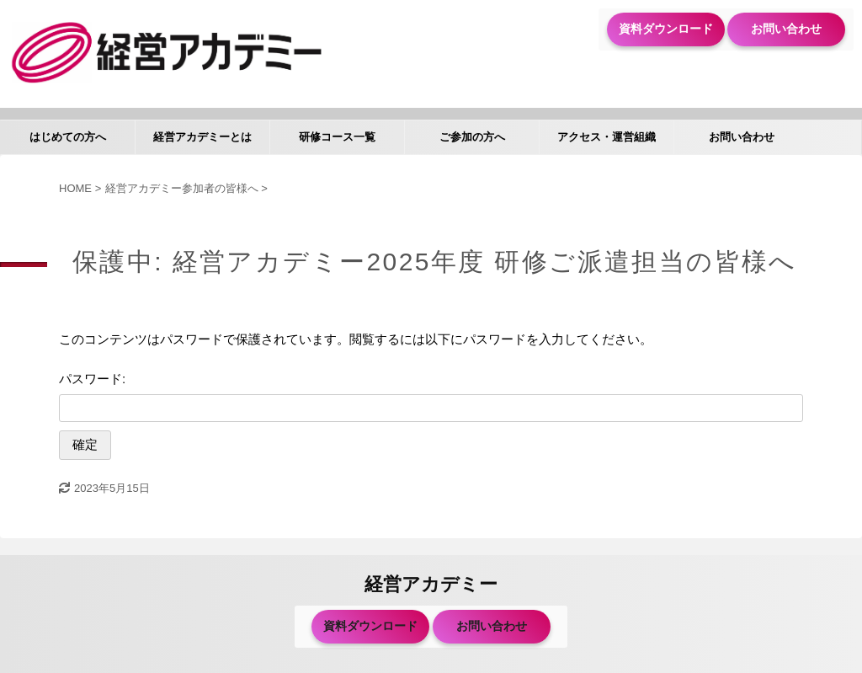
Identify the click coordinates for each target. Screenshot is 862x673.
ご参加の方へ (472, 137)
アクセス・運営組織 (606, 137)
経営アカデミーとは (202, 137)
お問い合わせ (786, 28)
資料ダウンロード (666, 28)
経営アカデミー (431, 584)
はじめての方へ (67, 137)
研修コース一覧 (337, 137)
